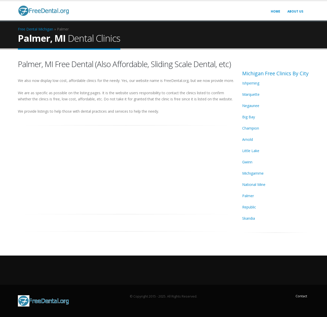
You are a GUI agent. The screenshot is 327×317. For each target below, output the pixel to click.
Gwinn (247, 162)
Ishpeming (250, 83)
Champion (250, 128)
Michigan (45, 29)
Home (275, 11)
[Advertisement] (126, 167)
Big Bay (248, 116)
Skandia (248, 218)
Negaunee (250, 105)
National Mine (253, 184)
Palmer (248, 195)
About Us (295, 11)
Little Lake (250, 150)
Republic (249, 207)
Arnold (247, 139)
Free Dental (27, 29)
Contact (301, 296)
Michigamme (253, 173)
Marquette (251, 94)
